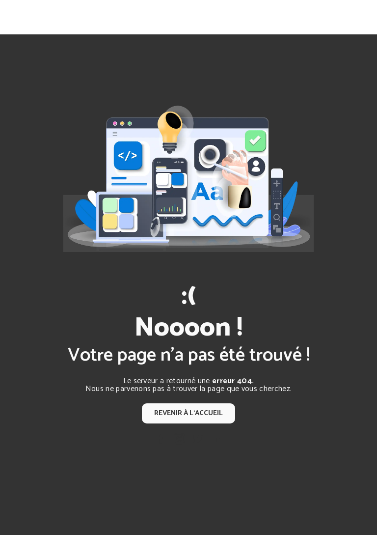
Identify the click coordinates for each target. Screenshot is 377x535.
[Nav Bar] (353, 17)
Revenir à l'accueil (188, 413)
